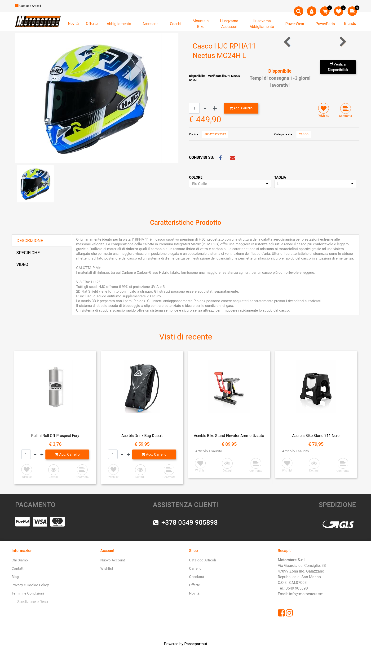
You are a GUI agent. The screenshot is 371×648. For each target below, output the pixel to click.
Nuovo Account (112, 560)
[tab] (42, 240)
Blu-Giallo (199, 184)
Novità (73, 23)
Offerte (91, 23)
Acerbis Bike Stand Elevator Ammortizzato (229, 435)
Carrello (195, 568)
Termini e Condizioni (28, 593)
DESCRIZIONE (30, 240)
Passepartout (195, 644)
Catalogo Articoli (28, 6)
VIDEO (22, 264)
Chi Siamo (20, 560)
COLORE (195, 177)
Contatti (18, 568)
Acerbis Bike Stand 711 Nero (316, 435)
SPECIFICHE (28, 252)
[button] (298, 11)
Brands (350, 23)
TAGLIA (280, 177)
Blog (15, 577)
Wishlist (106, 568)
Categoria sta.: (283, 134)
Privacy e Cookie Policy (30, 585)
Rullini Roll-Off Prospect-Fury (55, 435)
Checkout (196, 577)
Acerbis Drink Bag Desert (142, 435)
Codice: (194, 134)
